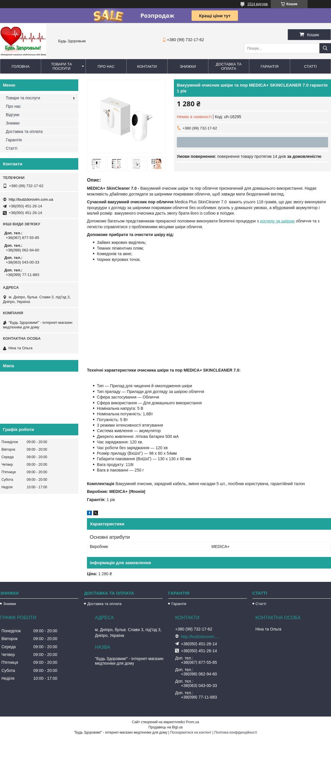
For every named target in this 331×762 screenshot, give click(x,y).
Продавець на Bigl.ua (165, 727)
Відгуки (12, 114)
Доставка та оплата (229, 66)
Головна (21, 66)
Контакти (147, 66)
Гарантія (270, 66)
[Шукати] (325, 48)
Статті (310, 66)
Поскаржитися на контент (190, 732)
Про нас (106, 66)
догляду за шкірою (277, 221)
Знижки (188, 66)
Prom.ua (192, 722)
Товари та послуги (61, 66)
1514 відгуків (257, 4)
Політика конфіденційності (235, 732)
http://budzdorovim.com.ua (31, 199)
